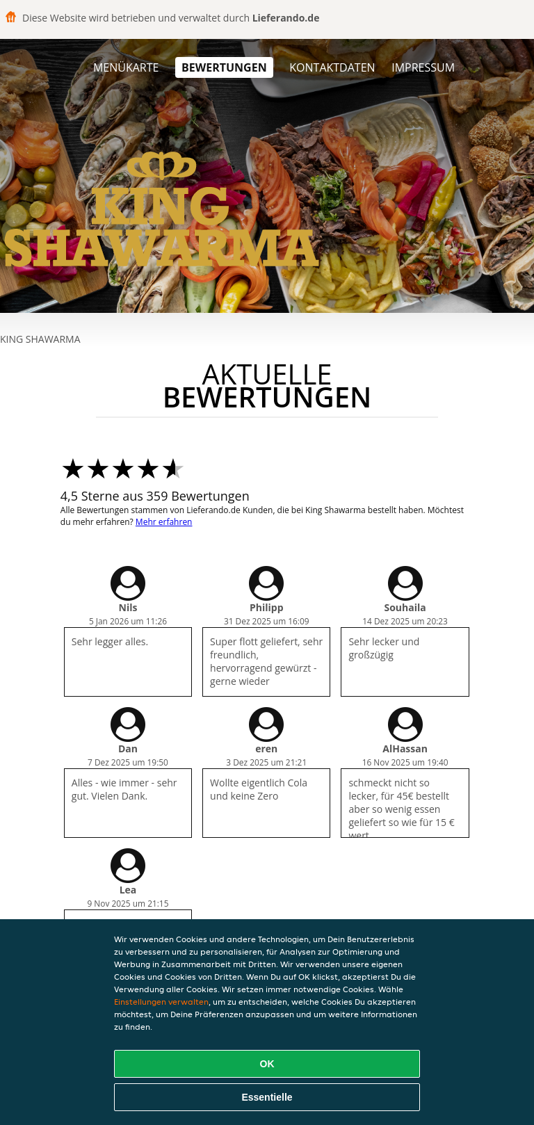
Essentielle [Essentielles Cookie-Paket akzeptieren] (266, 1097)
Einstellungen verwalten (161, 1001)
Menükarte (126, 67)
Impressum (423, 67)
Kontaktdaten (332, 67)
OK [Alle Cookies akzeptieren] (267, 1063)
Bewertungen (224, 67)
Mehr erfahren (164, 522)
